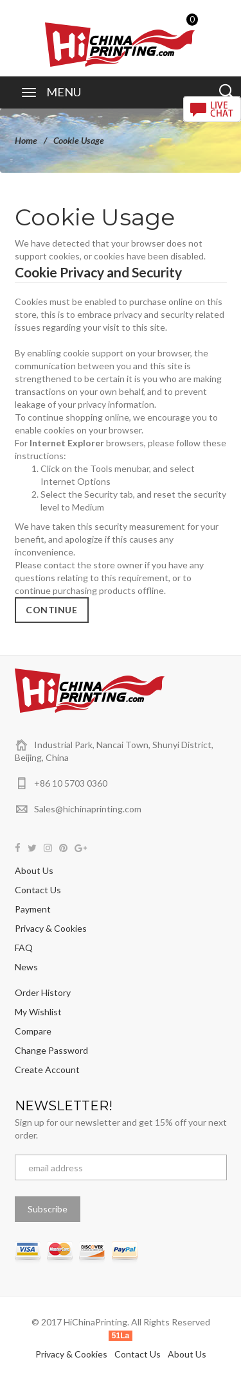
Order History (43, 992)
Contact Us (38, 889)
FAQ (24, 947)
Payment (33, 909)
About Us (34, 870)
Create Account (47, 1069)
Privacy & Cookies (51, 928)
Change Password (51, 1050)
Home (26, 140)
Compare (33, 1031)
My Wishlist (38, 1011)
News (26, 966)
